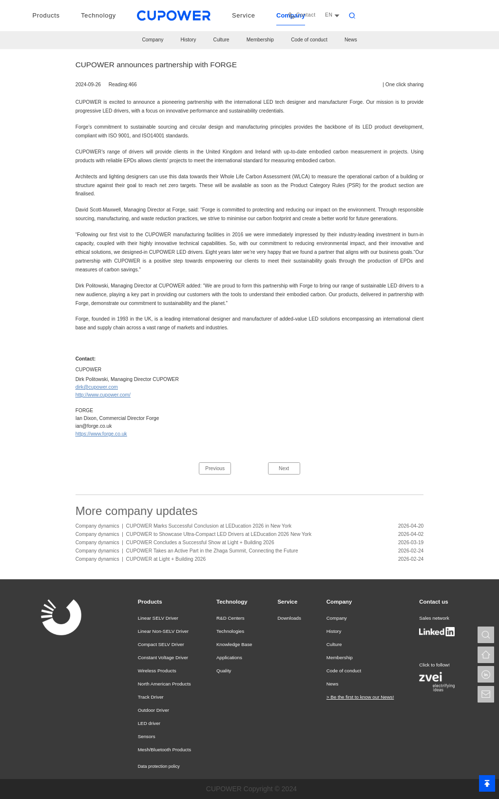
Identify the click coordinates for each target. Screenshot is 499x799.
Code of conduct (309, 40)
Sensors (146, 736)
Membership (260, 40)
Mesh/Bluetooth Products (162, 749)
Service (288, 602)
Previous (215, 468)
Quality (223, 670)
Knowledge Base (232, 644)
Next (284, 468)
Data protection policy (159, 766)
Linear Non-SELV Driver (161, 631)
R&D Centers (229, 618)
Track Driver (149, 697)
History (188, 40)
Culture (221, 40)
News (351, 40)
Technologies (228, 631)
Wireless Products (155, 670)
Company (152, 40)
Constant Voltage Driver (161, 657)
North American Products (162, 684)
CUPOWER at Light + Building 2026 (166, 559)
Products (150, 602)
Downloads (288, 618)
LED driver (148, 723)
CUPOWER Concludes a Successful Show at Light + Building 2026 (200, 542)
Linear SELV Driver (156, 618)
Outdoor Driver (152, 710)
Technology (231, 602)
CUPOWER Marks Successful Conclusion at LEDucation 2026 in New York (209, 526)
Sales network (432, 618)
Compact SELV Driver (159, 644)
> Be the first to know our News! (359, 697)
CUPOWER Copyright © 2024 (251, 789)
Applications (227, 657)
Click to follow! (433, 664)
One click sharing (404, 84)
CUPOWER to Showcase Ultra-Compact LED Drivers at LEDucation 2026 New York (219, 534)
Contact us (433, 602)
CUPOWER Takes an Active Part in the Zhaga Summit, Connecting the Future (212, 550)
